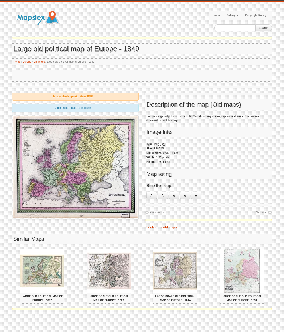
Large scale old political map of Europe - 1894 (242, 298)
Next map (261, 212)
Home (216, 15)
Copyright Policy (255, 15)
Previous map (158, 212)
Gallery (233, 15)
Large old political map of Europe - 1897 (42, 298)
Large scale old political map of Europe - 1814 (175, 298)
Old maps (39, 61)
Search (263, 28)
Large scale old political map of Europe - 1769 (109, 298)
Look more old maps (161, 227)
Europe (27, 61)
